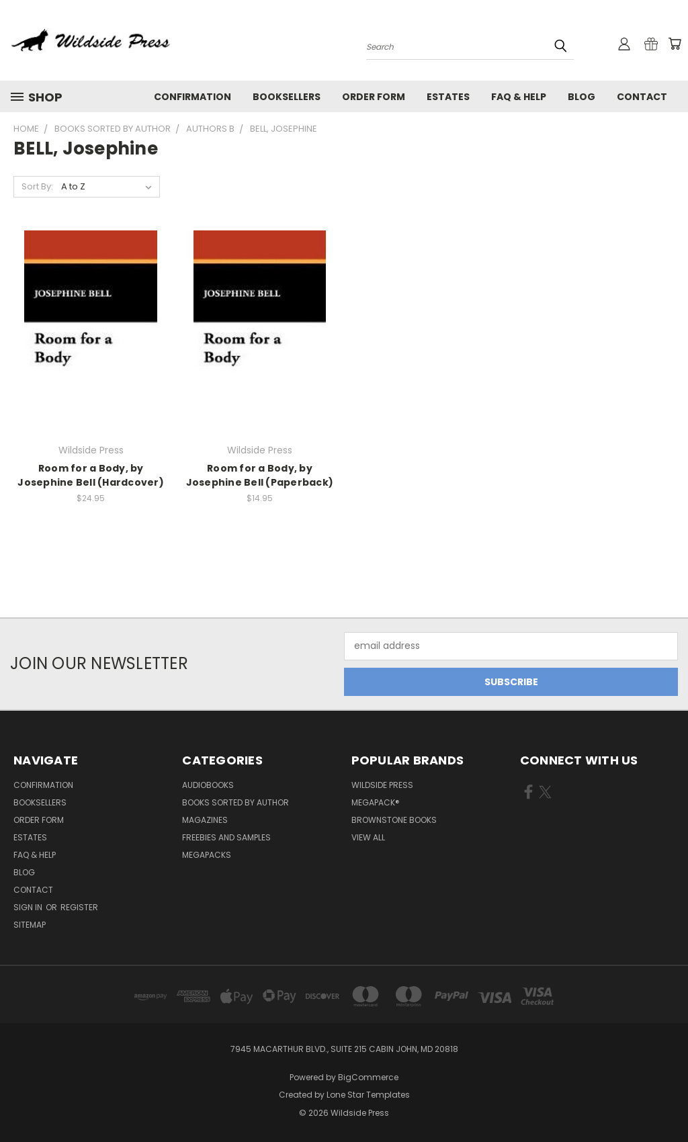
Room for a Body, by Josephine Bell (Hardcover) (90, 475)
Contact (642, 96)
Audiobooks (208, 785)
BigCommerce (368, 1077)
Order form (373, 96)
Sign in (28, 907)
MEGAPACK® (375, 802)
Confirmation (192, 96)
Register (79, 907)
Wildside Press (382, 785)
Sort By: (37, 186)
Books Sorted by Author (235, 802)
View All (368, 837)
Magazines (205, 820)
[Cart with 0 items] (674, 43)
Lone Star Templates (368, 1094)
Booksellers (286, 96)
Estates (448, 96)
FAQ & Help (518, 96)
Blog (581, 96)
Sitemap (29, 924)
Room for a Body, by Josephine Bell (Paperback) (260, 475)
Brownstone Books (394, 820)
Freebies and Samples (226, 837)
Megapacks (206, 855)
